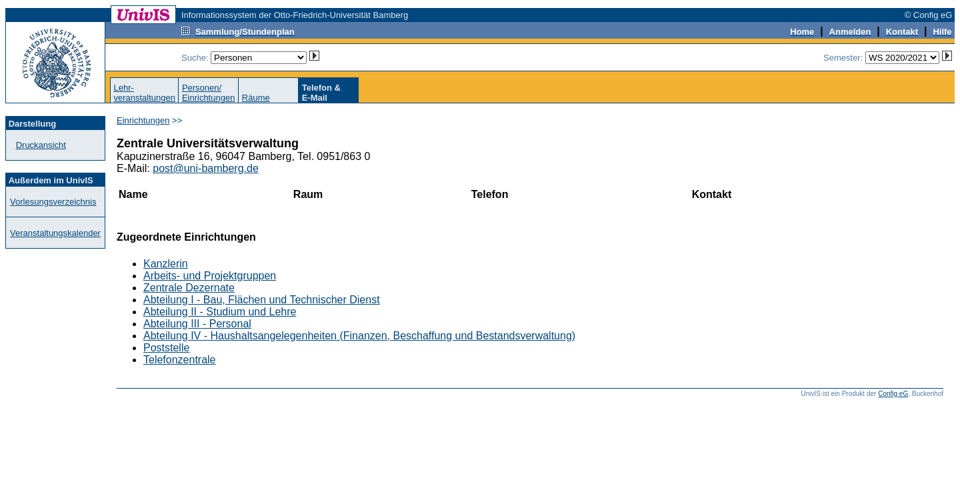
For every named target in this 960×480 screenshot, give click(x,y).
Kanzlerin (165, 263)
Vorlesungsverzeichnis (53, 202)
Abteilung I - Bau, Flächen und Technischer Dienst (261, 299)
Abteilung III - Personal (197, 323)
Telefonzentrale (179, 359)
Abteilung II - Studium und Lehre (219, 311)
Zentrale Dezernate (189, 287)
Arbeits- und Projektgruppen (209, 275)
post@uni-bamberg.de (206, 168)
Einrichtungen (143, 120)
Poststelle (166, 347)
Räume (256, 98)
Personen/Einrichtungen (208, 93)
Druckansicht (41, 145)
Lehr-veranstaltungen (144, 93)
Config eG (893, 393)
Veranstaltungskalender (55, 233)
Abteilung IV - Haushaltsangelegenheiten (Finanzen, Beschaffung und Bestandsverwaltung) (359, 335)
